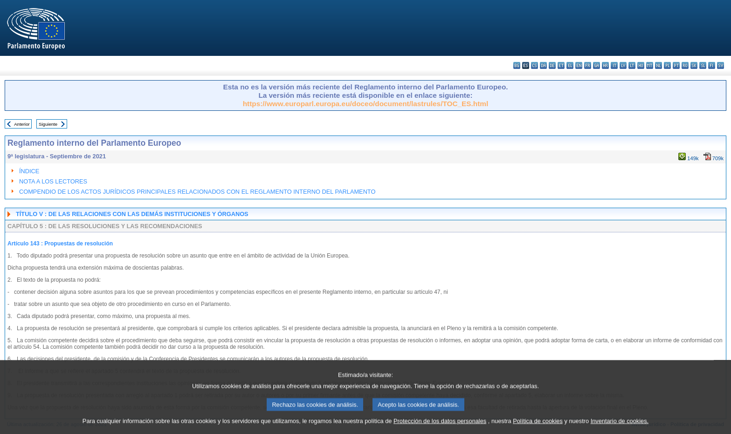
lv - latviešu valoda (623, 65)
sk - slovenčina (693, 65)
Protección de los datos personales (439, 425)
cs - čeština (534, 65)
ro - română (685, 65)
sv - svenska (720, 65)
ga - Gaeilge (596, 65)
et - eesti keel (561, 65)
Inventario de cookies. (620, 425)
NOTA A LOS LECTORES (53, 181)
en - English (578, 65)
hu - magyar (640, 65)
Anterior (22, 124)
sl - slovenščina (702, 65)
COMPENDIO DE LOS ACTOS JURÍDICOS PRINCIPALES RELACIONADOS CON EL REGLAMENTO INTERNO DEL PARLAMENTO (197, 191)
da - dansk (543, 65)
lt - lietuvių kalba (631, 65)
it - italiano (614, 65)
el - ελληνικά (569, 65)
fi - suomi (711, 65)
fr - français (587, 65)
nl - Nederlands (658, 65)
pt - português (676, 65)
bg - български (516, 65)
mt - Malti (649, 65)
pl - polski (667, 65)
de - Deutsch (552, 65)
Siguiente (48, 124)
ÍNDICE (29, 171)
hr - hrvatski (605, 65)
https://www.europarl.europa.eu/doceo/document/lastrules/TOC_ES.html (366, 104)
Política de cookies (538, 425)
